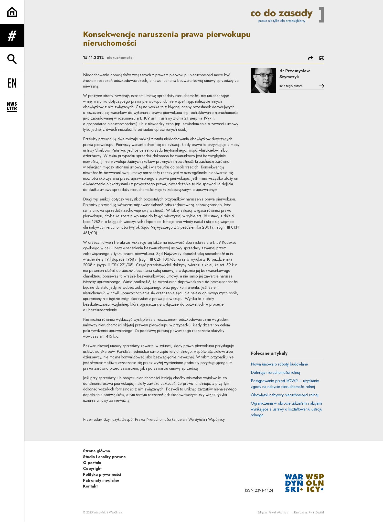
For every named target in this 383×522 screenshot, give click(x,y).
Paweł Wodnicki (278, 512)
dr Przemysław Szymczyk (295, 74)
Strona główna (96, 451)
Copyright (92, 468)
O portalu (92, 463)
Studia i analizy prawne (104, 457)
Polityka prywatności (102, 474)
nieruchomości (120, 57)
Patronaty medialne (101, 480)
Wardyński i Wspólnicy (108, 512)
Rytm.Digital (316, 512)
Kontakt (90, 486)
